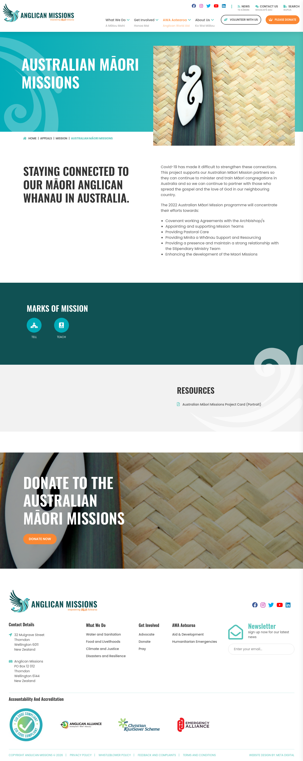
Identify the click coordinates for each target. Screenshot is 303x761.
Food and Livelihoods (103, 641)
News (244, 6)
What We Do (117, 23)
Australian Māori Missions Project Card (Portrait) (219, 404)
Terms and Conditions (199, 755)
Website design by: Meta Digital (271, 755)
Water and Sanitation (103, 634)
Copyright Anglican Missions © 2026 (36, 755)
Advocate (146, 634)
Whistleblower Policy (115, 755)
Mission (61, 138)
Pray (142, 648)
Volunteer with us (241, 20)
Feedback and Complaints (157, 755)
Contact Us (266, 6)
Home (29, 138)
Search (291, 6)
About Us (204, 23)
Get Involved (146, 23)
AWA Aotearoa (177, 23)
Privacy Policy (81, 755)
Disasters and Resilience (106, 656)
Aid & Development (188, 634)
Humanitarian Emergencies (194, 641)
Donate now (40, 539)
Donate (144, 641)
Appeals (46, 138)
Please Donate (282, 20)
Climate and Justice (102, 648)
